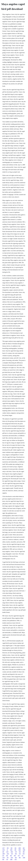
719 (19, 855)
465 (11, 855)
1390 (19, 848)
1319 (3, 857)
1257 (7, 851)
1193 (12, 857)
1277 (3, 848)
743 (7, 857)
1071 (16, 859)
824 (16, 857)
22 (7, 849)
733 (20, 853)
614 (12, 853)
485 (15, 849)
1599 (19, 849)
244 (15, 848)
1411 (8, 853)
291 (3, 855)
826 (16, 853)
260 (23, 848)
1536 (3, 849)
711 (22, 855)
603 (11, 848)
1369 (24, 857)
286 (23, 851)
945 (7, 855)
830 (15, 855)
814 (23, 853)
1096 (11, 859)
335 (20, 851)
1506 (24, 849)
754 (7, 859)
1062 (11, 849)
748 (7, 848)
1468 (3, 853)
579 (16, 851)
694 (3, 859)
